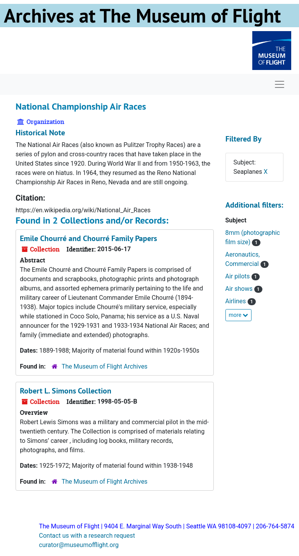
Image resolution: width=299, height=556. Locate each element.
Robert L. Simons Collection (65, 391)
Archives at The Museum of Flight (142, 15)
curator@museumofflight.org (79, 545)
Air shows (239, 288)
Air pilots (238, 276)
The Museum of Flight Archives (105, 366)
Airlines (236, 301)
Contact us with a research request (87, 535)
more (238, 315)
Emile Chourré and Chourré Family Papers (88, 238)
